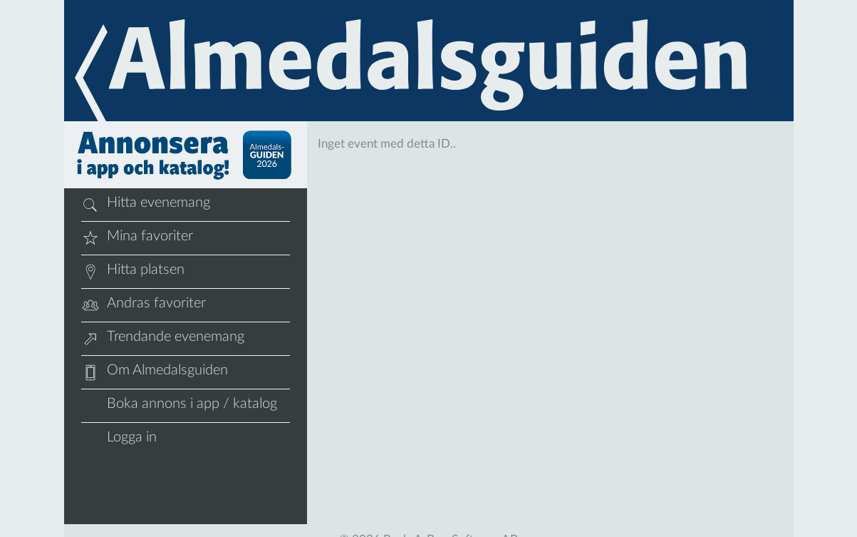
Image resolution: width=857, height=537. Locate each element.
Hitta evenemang (145, 204)
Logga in (119, 439)
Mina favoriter (137, 238)
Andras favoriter (143, 305)
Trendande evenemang (162, 338)
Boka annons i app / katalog (179, 406)
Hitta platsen (133, 271)
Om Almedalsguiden (154, 372)
